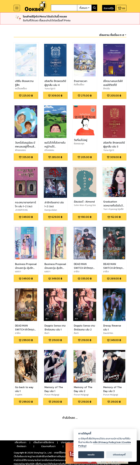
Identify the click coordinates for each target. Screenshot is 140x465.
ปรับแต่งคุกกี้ (119, 454)
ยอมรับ (91, 454)
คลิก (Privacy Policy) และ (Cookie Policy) (104, 444)
